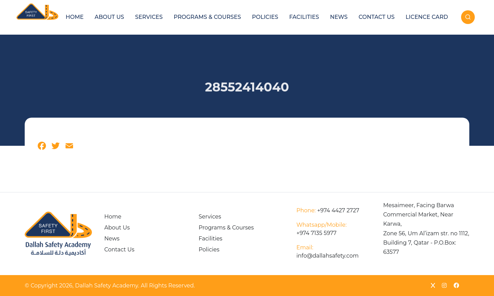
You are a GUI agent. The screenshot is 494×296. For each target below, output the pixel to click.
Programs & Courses (207, 17)
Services (149, 17)
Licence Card (426, 17)
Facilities (304, 17)
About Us (109, 17)
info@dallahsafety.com (327, 251)
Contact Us (376, 17)
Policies (265, 17)
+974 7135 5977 (321, 229)
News (339, 17)
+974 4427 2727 (327, 210)
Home (74, 17)
